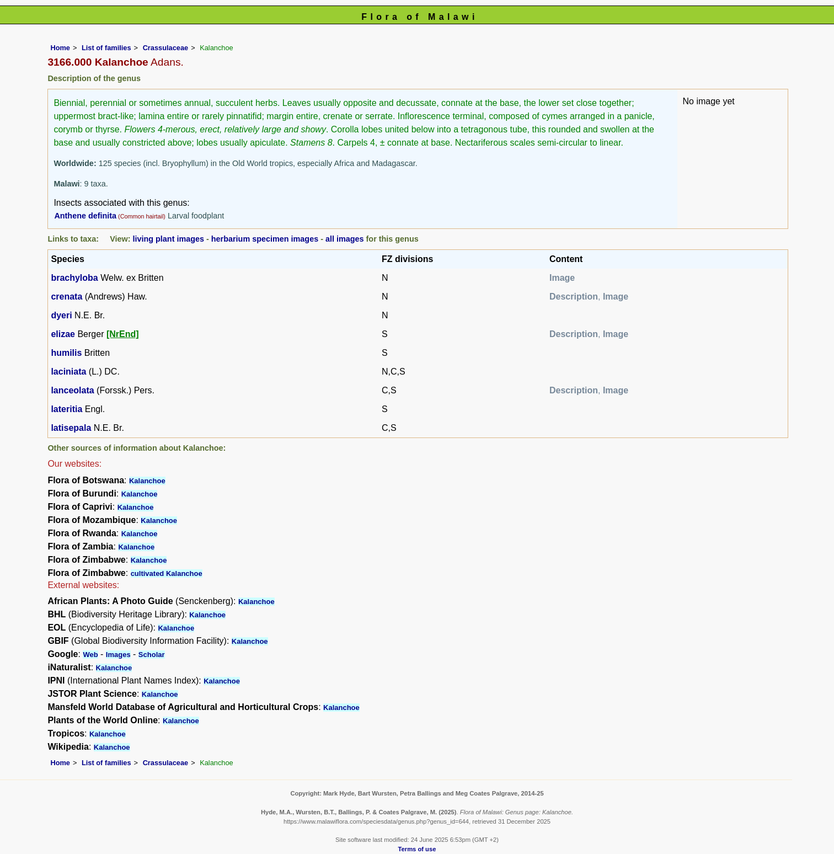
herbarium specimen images (264, 238)
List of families (106, 48)
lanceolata (72, 390)
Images (118, 654)
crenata (66, 296)
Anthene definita (85, 215)
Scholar (151, 654)
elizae (63, 334)
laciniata (68, 371)
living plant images (168, 238)
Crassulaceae (166, 48)
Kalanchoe (147, 481)
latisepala (71, 428)
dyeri (61, 315)
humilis (66, 352)
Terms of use (417, 849)
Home (60, 48)
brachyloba (74, 277)
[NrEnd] (122, 334)
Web (90, 654)
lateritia (66, 409)
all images (344, 238)
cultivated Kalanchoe (166, 573)
